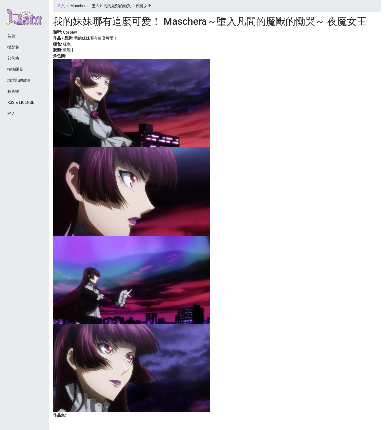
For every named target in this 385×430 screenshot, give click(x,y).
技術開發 (15, 69)
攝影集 (13, 47)
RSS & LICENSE (20, 102)
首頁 (61, 5)
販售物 (13, 91)
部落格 (13, 58)
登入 (11, 113)
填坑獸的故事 (19, 80)
